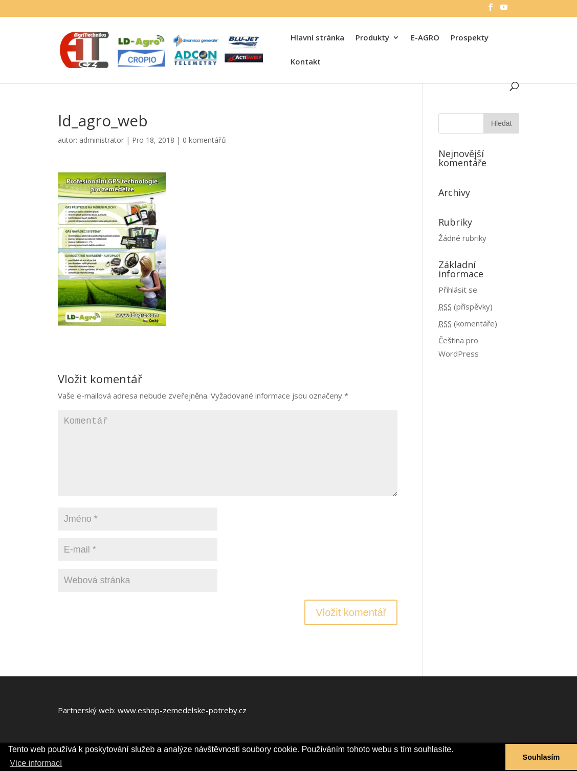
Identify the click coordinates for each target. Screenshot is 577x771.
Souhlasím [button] (541, 757)
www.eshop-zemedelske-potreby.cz (182, 710)
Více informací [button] (36, 763)
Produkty (372, 38)
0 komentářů (204, 140)
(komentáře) (467, 323)
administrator (101, 140)
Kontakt (306, 62)
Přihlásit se (457, 289)
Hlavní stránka (317, 38)
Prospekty (470, 38)
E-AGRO (425, 38)
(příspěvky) (465, 306)
